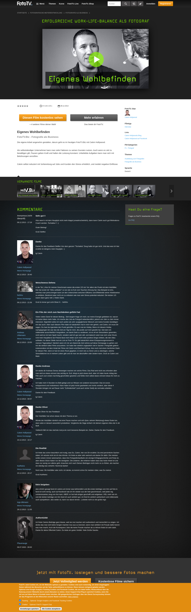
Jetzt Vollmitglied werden (70, 581)
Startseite (22, 13)
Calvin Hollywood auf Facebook (136, 138)
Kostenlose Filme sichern (116, 581)
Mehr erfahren (94, 117)
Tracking (25, 601)
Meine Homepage (24, 271)
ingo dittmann (22, 502)
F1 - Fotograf (129, 148)
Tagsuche (140, 3)
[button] (96, 59)
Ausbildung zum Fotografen (134, 159)
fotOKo (20, 295)
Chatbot (24, 604)
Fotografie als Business (77, 13)
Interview (128, 127)
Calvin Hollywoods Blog (133, 135)
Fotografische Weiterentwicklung (46, 13)
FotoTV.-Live (73, 4)
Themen (52, 4)
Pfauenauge (22, 543)
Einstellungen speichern (29, 609)
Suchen (126, 3)
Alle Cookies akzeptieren (51, 609)
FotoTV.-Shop (88, 4)
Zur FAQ (131, 220)
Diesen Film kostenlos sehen (43, 117)
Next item (171, 191)
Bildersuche (134, 3)
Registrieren (165, 4)
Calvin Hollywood (131, 117)
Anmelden (150, 4)
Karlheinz (21, 466)
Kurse (61, 4)
